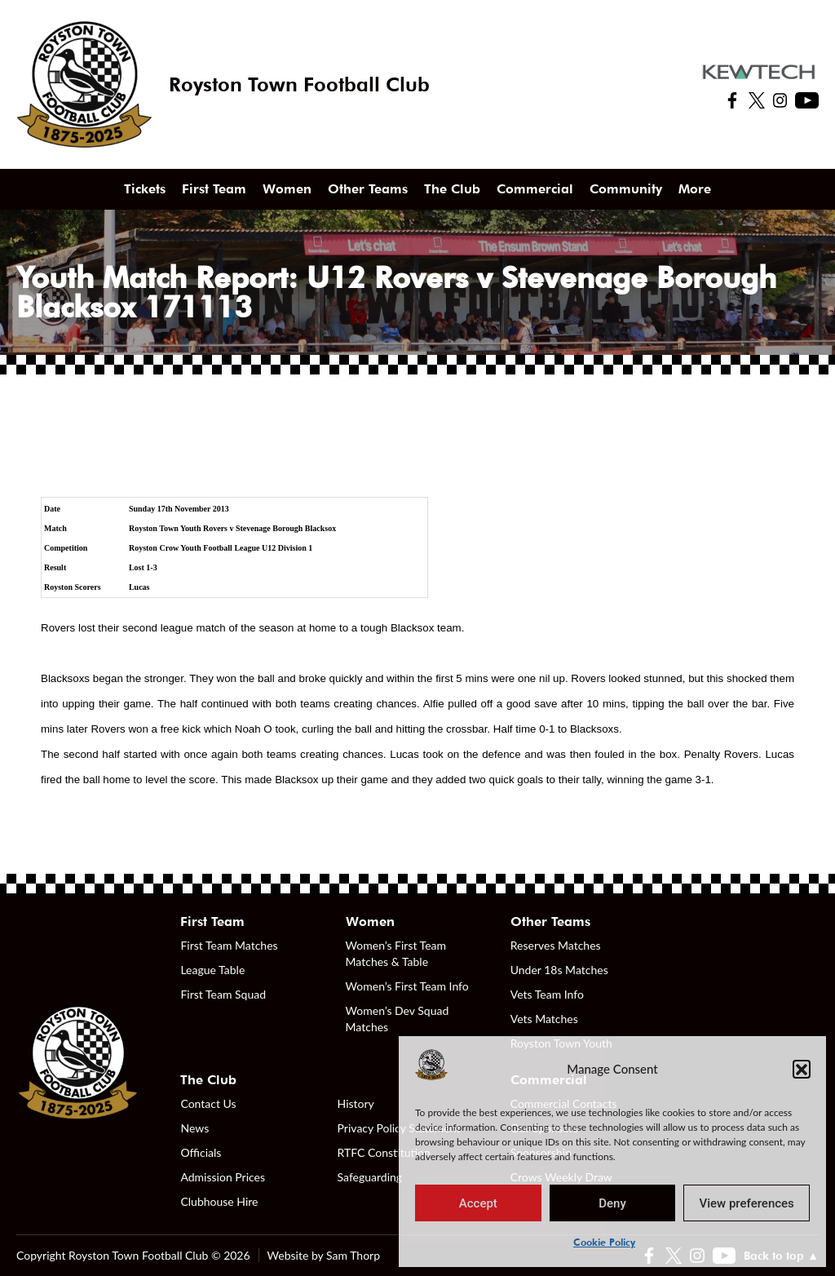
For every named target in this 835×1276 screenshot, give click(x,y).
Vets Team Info (547, 994)
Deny (612, 1203)
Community (626, 189)
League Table (212, 970)
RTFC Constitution (384, 1152)
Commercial (535, 189)
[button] (801, 1069)
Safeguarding (370, 1177)
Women (287, 189)
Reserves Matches (555, 945)
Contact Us (208, 1103)
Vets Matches (544, 1019)
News (194, 1128)
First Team (214, 189)
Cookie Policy (604, 1242)
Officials (200, 1152)
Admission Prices (222, 1177)
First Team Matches (228, 945)
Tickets (145, 189)
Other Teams (368, 189)
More (694, 189)
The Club (452, 189)
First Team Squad (223, 994)
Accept (478, 1203)
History (356, 1103)
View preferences (747, 1203)
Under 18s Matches (559, 970)
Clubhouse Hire (219, 1201)
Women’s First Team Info (407, 986)
